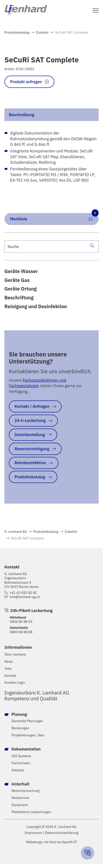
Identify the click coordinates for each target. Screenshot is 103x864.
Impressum (33, 833)
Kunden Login (14, 682)
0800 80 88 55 (21, 621)
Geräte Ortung (20, 289)
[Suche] (92, 245)
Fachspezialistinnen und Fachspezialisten (37, 383)
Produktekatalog (16, 32)
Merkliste (54, 217)
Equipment (20, 805)
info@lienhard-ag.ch (25, 597)
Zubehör (42, 32)
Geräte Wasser (21, 271)
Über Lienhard (15, 654)
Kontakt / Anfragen (32, 406)
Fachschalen (21, 763)
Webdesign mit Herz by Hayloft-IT (51, 842)
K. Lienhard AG (15, 531)
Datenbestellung (30, 434)
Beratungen (20, 728)
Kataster (18, 770)
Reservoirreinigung (32, 448)
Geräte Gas (17, 280)
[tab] (51, 114)
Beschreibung (21, 114)
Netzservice (20, 798)
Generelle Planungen (27, 721)
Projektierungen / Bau (28, 735)
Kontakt (10, 675)
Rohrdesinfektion (30, 462)
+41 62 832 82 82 (23, 593)
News (8, 661)
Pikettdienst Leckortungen (31, 812)
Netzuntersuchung (25, 791)
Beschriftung (19, 297)
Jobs (8, 668)
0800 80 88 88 (21, 632)
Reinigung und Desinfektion (35, 306)
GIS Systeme (21, 756)
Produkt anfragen (26, 81)
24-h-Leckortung (30, 420)
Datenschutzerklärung (61, 833)
